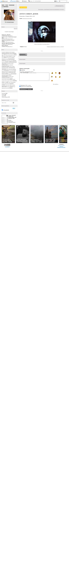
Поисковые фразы (11, 122)
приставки (9, 76)
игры (5, 63)
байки (14, 56)
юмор (10, 88)
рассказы (11, 77)
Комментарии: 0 (10, 38)
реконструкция (4, 79)
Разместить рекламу (61, 147)
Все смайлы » (55, 84)
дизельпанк (8, 60)
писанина (6, 75)
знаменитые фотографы (27, 18)
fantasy (14, 53)
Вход (18, 1)
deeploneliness (6, 53)
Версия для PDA (61, 145)
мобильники (10, 69)
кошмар (13, 66)
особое (6, 73)
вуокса (3, 59)
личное (4, 69)
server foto (12, 54)
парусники (3, 75)
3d (2, 52)
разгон (12, 76)
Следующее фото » (46, 44)
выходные (11, 59)
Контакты (61, 146)
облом (3, 72)
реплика (8, 79)
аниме (10, 56)
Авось (31, 1)
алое (7, 56)
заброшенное (13, 62)
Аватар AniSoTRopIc (9, 15)
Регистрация (14, 1)
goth (2, 54)
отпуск (10, 73)
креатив (4, 67)
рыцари (8, 80)
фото (11, 86)
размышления (6, 77)
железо (14, 60)
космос (11, 66)
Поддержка (55, 1)
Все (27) (15, 28)
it (3, 54)
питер (10, 75)
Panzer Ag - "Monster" (6, 34)
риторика (3, 80)
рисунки (14, 79)
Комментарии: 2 (9, 35)
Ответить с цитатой (60, 46)
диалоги (4, 60)
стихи (3, 85)
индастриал (9, 63)
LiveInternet (4, 1)
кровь (7, 67)
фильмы (4, 86)
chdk (10, 52)
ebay (11, 53)
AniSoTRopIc (2, 6)
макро (7, 69)
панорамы (13, 73)
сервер (15, 80)
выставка (6, 59)
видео (13, 57)
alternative (7, 52)
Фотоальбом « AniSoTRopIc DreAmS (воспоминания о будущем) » (51, 9)
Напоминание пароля (29, 71)
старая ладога (6, 83)
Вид (57, 1)
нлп (12, 70)
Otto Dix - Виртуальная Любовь (8, 43)
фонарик (8, 86)
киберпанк (5, 64)
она (3, 73)
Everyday (3, 93)
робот (6, 80)
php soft (9, 54)
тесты (3, 95)
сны (3, 82)
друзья (11, 60)
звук (3, 63)
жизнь (7, 62)
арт (12, 56)
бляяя (3, 57)
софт (7, 82)
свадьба (11, 80)
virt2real (4, 56)
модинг (14, 69)
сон (4, 82)
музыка (6, 70)
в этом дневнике (6, 110)
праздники (5, 76)
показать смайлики (32, 72)
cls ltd (12, 52)
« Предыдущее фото (38, 44)
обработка (6, 72)
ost (5, 54)
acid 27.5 (4, 52)
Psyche (3, 94)
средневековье (13, 82)
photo (6, 54)
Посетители (10, 121)
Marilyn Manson (5, 45)
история (12, 63)
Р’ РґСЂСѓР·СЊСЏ (10, 22)
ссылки (3, 83)
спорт (9, 82)
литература (12, 67)
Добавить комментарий (51, 46)
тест (11, 85)
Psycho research (5, 97)
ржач (11, 79)
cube (13, 52)
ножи (14, 70)
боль (5, 57)
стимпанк (11, 83)
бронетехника (9, 57)
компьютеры (5, 66)
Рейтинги (25, 1)
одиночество (12, 72)
